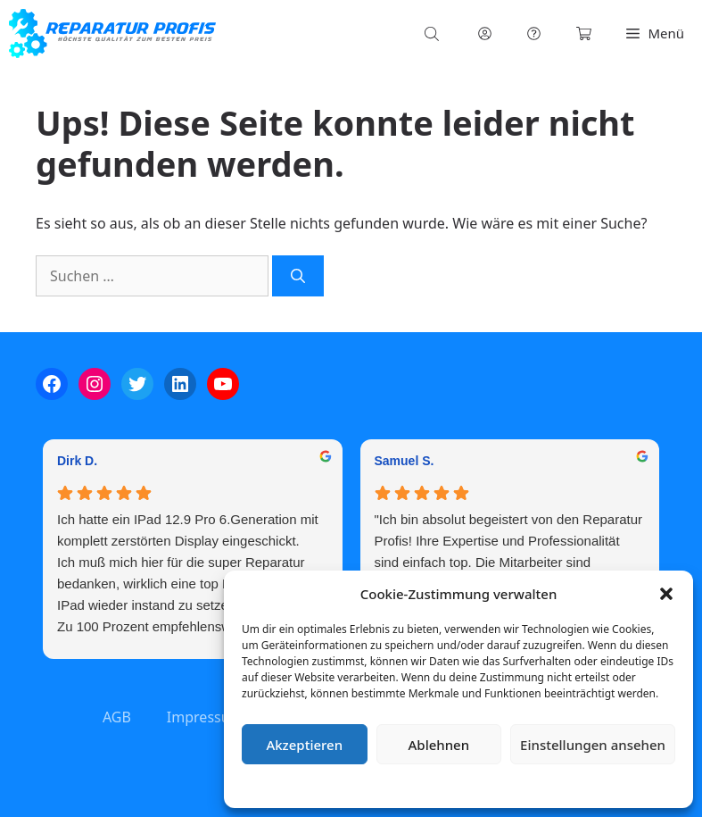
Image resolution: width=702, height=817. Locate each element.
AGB (117, 717)
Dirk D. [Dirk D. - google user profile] (77, 461)
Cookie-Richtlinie (365, 785)
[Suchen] (298, 275)
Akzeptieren (304, 745)
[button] (666, 594)
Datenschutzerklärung (471, 785)
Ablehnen (439, 745)
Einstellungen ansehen (592, 745)
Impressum (564, 785)
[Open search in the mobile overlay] (433, 33)
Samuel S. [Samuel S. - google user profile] (404, 461)
